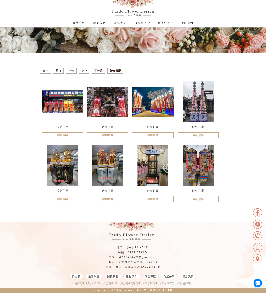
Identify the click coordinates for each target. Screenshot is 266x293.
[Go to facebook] (258, 283)
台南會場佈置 (167, 283)
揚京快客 (116, 290)
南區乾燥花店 (133, 283)
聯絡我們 (187, 22)
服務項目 (120, 22)
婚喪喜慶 (115, 70)
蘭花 (84, 70)
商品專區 (142, 22)
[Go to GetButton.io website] (257, 289)
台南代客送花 (99, 283)
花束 (58, 70)
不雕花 (98, 70)
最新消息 (79, 22)
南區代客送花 (116, 283)
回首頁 (76, 276)
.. (148, 290)
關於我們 (99, 22)
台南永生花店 (150, 283)
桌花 (45, 70)
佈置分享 (165, 22)
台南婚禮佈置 (184, 283)
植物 (71, 70)
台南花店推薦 (82, 283)
